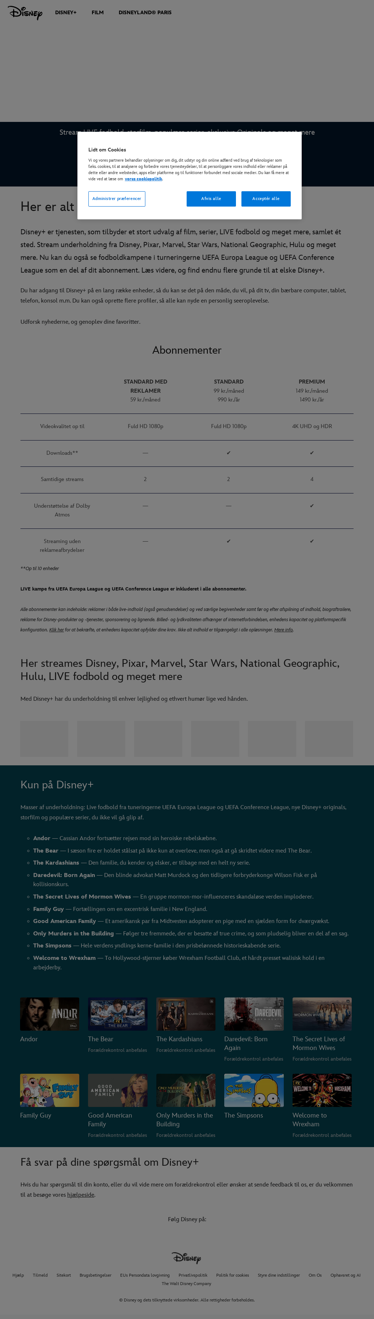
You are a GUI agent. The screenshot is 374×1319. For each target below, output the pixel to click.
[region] (189, 175)
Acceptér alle (265, 198)
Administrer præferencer (116, 198)
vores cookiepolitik (143, 179)
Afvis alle (211, 198)
